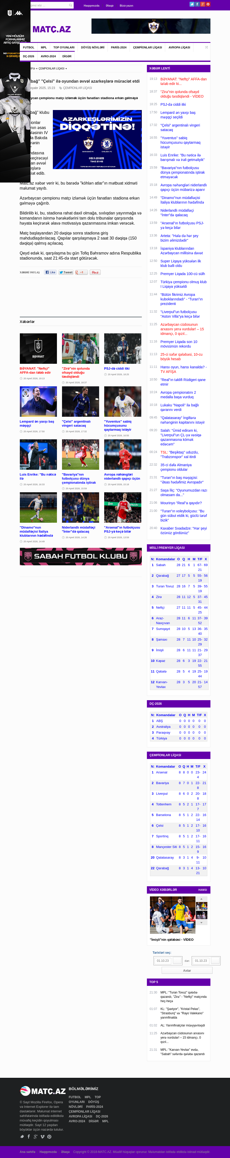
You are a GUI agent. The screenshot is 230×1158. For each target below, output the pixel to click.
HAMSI (202, 890)
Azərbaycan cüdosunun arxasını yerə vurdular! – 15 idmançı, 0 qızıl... (182, 1038)
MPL (44, 47)
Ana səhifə (27, 1152)
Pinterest (208, 4)
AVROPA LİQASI (179, 47)
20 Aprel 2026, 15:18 (118, 484)
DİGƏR (67, 56)
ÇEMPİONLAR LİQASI (147, 47)
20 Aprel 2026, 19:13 (34, 378)
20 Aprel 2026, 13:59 (118, 537)
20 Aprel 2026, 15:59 (76, 488)
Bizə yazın (126, 5)
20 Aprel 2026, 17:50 (34, 431)
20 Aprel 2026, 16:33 (34, 484)
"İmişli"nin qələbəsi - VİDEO (172, 940)
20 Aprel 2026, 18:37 (76, 382)
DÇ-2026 (28, 56)
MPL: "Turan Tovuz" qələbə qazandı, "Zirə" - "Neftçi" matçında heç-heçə (184, 997)
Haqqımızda (92, 5)
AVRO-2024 (48, 56)
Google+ (202, 4)
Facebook (197, 4)
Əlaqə (109, 5)
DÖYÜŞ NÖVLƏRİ (92, 47)
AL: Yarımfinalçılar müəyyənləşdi (183, 1025)
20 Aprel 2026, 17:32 (76, 431)
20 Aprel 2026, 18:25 (118, 374)
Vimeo (42, 1136)
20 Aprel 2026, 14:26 (76, 537)
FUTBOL (29, 47)
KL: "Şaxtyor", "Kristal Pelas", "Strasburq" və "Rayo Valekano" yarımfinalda (182, 1013)
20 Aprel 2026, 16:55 (118, 435)
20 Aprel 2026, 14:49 (34, 541)
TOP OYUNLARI (63, 47)
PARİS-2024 (119, 47)
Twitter (192, 4)
